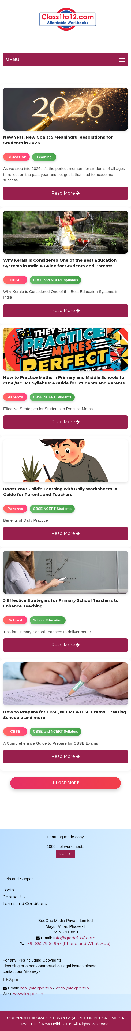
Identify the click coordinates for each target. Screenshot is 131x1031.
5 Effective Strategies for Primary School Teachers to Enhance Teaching (61, 603)
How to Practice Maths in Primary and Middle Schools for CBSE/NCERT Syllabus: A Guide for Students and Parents (64, 380)
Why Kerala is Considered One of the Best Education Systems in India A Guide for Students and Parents (60, 263)
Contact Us (14, 896)
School (15, 620)
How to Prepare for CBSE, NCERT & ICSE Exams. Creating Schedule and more (64, 714)
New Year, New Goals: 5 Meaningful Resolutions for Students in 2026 (58, 140)
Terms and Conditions (25, 903)
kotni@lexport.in (72, 988)
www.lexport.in (28, 993)
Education (16, 157)
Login (8, 889)
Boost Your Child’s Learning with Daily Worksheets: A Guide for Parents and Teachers (60, 491)
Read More (65, 193)
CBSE (15, 280)
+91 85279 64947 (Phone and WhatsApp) (69, 943)
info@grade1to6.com (74, 937)
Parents (15, 397)
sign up (65, 854)
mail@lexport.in (36, 988)
